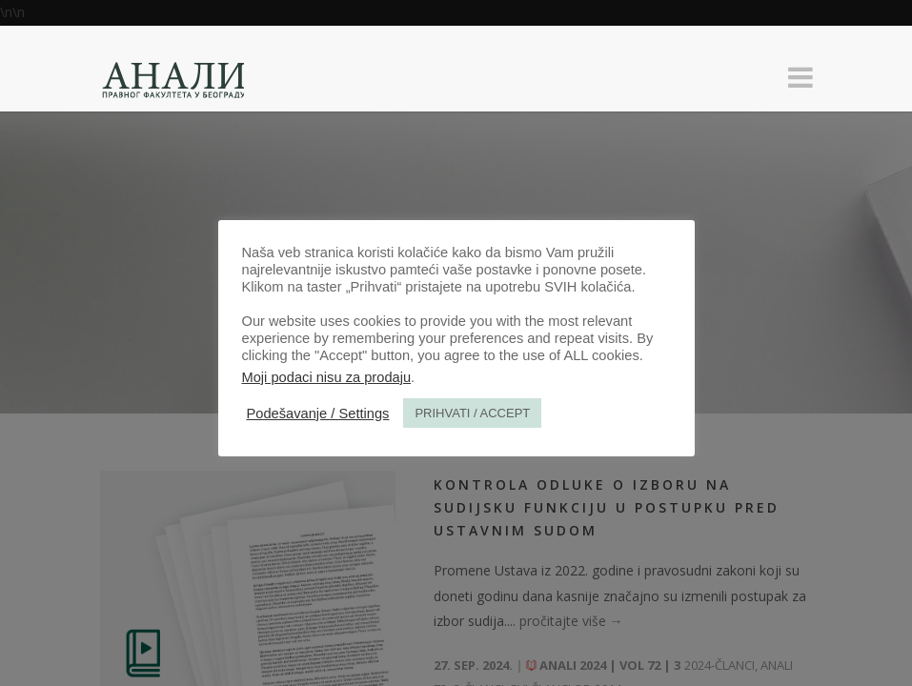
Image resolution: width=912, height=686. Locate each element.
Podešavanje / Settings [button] (318, 413)
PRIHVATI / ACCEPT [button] (472, 413)
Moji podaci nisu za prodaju (327, 377)
